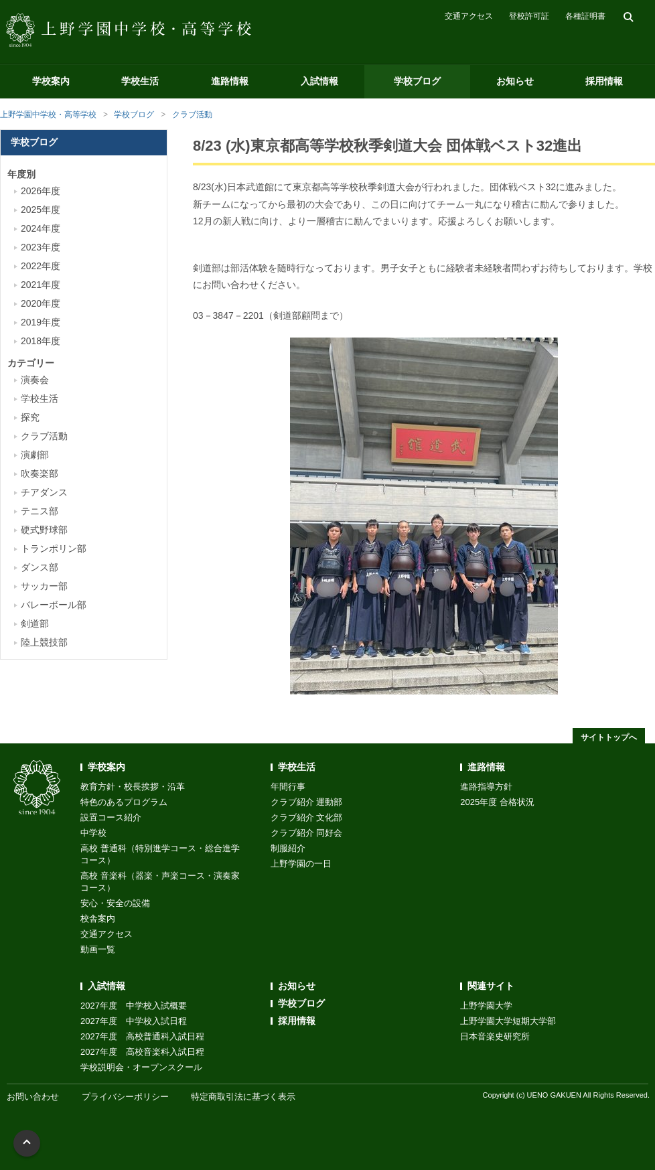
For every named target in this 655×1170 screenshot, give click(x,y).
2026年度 (40, 191)
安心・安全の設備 (115, 903)
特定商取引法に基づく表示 (243, 1097)
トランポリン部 (53, 548)
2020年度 (40, 303)
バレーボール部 (53, 604)
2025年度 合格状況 (497, 802)
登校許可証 (529, 16)
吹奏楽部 (39, 473)
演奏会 (35, 379)
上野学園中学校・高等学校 (48, 114)
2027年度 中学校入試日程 (133, 1021)
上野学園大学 (486, 1006)
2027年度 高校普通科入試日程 (142, 1036)
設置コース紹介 (110, 817)
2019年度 (40, 322)
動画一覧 (97, 949)
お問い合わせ (33, 1097)
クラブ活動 (192, 114)
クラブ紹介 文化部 (307, 817)
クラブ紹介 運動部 (307, 802)
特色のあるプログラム (123, 802)
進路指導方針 (486, 787)
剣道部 (35, 623)
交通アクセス (469, 16)
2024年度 (40, 228)
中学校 (93, 833)
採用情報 (604, 81)
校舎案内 (97, 918)
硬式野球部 (44, 529)
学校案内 (51, 81)
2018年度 (40, 341)
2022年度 (40, 266)
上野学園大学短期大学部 (508, 1021)
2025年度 (40, 209)
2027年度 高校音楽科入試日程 (142, 1052)
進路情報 (229, 81)
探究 (30, 417)
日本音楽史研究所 (495, 1036)
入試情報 (319, 81)
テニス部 (39, 511)
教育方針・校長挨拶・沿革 (132, 787)
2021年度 (40, 284)
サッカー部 (44, 586)
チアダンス (44, 492)
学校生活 (140, 81)
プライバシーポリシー (125, 1097)
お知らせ (515, 81)
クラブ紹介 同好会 (307, 833)
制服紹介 (288, 848)
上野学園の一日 (301, 864)
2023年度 (40, 247)
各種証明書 (585, 16)
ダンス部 (39, 567)
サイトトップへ (609, 737)
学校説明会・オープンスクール (141, 1067)
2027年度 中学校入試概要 (133, 1006)
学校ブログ (417, 81)
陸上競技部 (44, 642)
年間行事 (288, 787)
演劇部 (35, 454)
